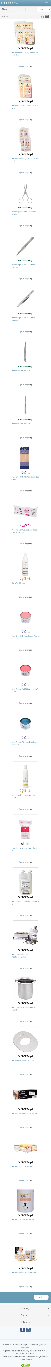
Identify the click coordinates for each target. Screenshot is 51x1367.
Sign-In (22, 66)
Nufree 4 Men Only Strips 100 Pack (24, 1113)
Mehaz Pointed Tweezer (20, 371)
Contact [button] (25, 1315)
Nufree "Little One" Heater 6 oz (23, 1219)
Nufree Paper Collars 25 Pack (22, 1060)
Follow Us (25, 1322)
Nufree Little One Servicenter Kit (23, 1273)
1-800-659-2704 (9, 3)
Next (41, 1297)
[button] (14, 9)
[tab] (25, 9)
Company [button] (24, 1308)
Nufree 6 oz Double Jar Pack (22, 1166)
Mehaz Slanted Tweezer (20, 424)
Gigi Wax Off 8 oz (18, 583)
